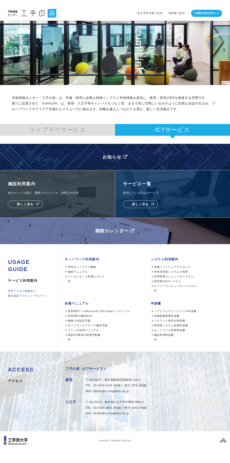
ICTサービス (177, 7)
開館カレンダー (112, 232)
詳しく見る (25, 205)
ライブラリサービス (150, 7)
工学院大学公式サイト (206, 7)
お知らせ (111, 156)
